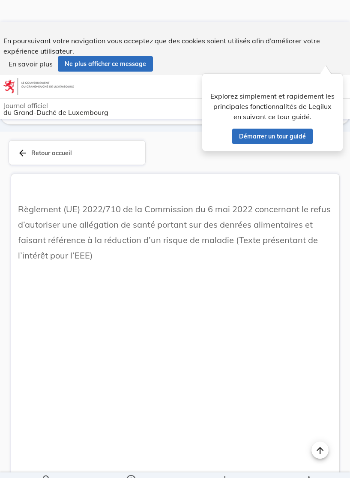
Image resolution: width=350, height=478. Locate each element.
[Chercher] (46, 464)
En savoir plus (31, 42)
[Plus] (308, 464)
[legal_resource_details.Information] (131, 464)
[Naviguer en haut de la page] (320, 428)
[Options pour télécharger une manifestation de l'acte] (224, 464)
